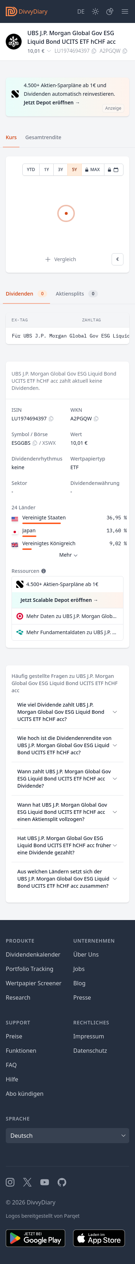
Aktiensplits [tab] (77, 293)
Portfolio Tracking (29, 969)
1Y (46, 169)
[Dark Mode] (95, 11)
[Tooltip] (42, 571)
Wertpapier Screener (34, 983)
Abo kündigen (25, 1094)
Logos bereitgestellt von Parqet (43, 1215)
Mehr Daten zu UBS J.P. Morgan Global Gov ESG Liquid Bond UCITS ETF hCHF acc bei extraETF (71, 616)
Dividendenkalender (33, 954)
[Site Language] (80, 11)
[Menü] (125, 11)
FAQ (11, 1065)
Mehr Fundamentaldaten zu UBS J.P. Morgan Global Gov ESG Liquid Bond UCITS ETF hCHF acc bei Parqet (71, 632)
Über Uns (86, 954)
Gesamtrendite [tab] (43, 137)
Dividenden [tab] (26, 293)
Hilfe (12, 1079)
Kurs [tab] (11, 137)
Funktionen (21, 1051)
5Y (74, 169)
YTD (31, 169)
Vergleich (60, 259)
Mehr (69, 555)
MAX (92, 169)
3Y (60, 169)
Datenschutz (90, 1051)
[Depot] (109, 11)
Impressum (88, 1036)
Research (18, 997)
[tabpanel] (67, 214)
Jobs (79, 969)
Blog (79, 983)
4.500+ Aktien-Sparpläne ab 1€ (62, 584)
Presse (82, 997)
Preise (14, 1036)
